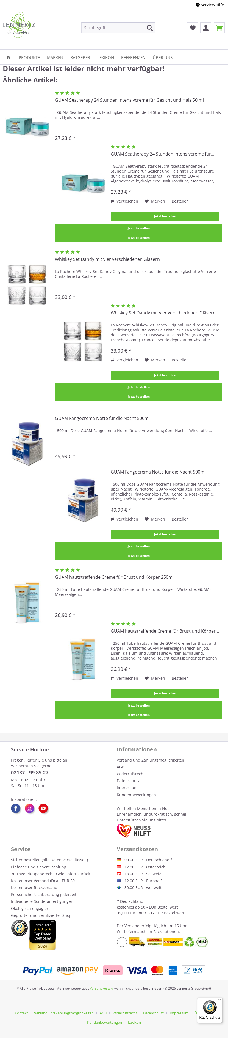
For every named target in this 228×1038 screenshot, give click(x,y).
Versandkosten (101, 988)
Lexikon (134, 1022)
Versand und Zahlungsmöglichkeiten (150, 760)
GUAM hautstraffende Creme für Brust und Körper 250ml (114, 577)
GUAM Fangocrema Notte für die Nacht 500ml (102, 418)
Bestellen (180, 201)
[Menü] (219, 1000)
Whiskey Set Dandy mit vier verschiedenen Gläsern (107, 259)
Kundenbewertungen (136, 794)
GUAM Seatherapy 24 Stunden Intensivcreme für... (162, 154)
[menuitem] (118, 27)
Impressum (127, 787)
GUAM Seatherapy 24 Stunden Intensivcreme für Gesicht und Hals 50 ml (129, 100)
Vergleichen (124, 201)
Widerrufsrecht (131, 773)
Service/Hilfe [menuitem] (210, 4)
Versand (132, 925)
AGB (120, 766)
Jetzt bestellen (165, 216)
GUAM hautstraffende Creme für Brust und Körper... (165, 631)
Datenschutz (128, 780)
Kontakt (21, 1013)
